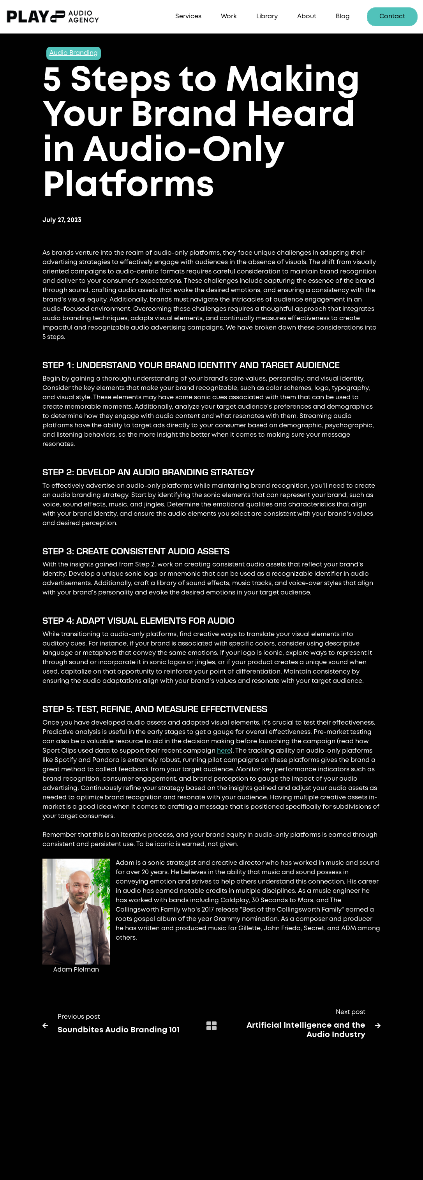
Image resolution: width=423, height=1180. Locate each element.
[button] (188, 17)
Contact (392, 16)
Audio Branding (73, 53)
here (224, 751)
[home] (64, 17)
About (306, 16)
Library (267, 16)
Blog (343, 16)
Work (229, 16)
